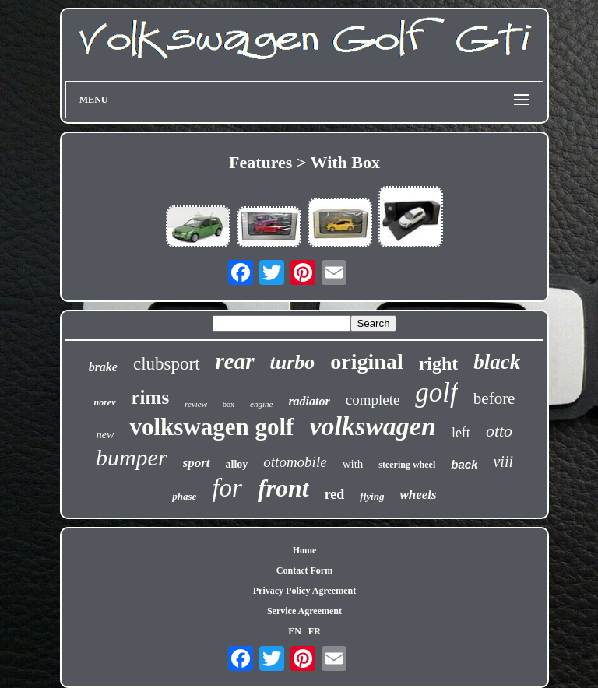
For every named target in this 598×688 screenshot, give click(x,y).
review (196, 404)
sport (196, 462)
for (227, 488)
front (283, 488)
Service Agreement (304, 611)
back (464, 464)
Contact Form (304, 570)
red (335, 494)
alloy (237, 464)
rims (151, 397)
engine (261, 404)
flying (372, 496)
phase (184, 496)
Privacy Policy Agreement (304, 590)
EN (294, 631)
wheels (417, 494)
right (439, 363)
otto (499, 431)
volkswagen (372, 426)
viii (503, 461)
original (366, 361)
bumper (131, 457)
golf (436, 392)
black (496, 362)
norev (105, 402)
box (228, 404)
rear (235, 361)
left (461, 433)
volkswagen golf (211, 427)
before (494, 398)
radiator (308, 401)
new (105, 435)
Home (305, 550)
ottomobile (294, 462)
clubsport (166, 364)
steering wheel (406, 464)
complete (373, 399)
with (353, 464)
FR (314, 631)
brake (103, 367)
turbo (292, 362)
